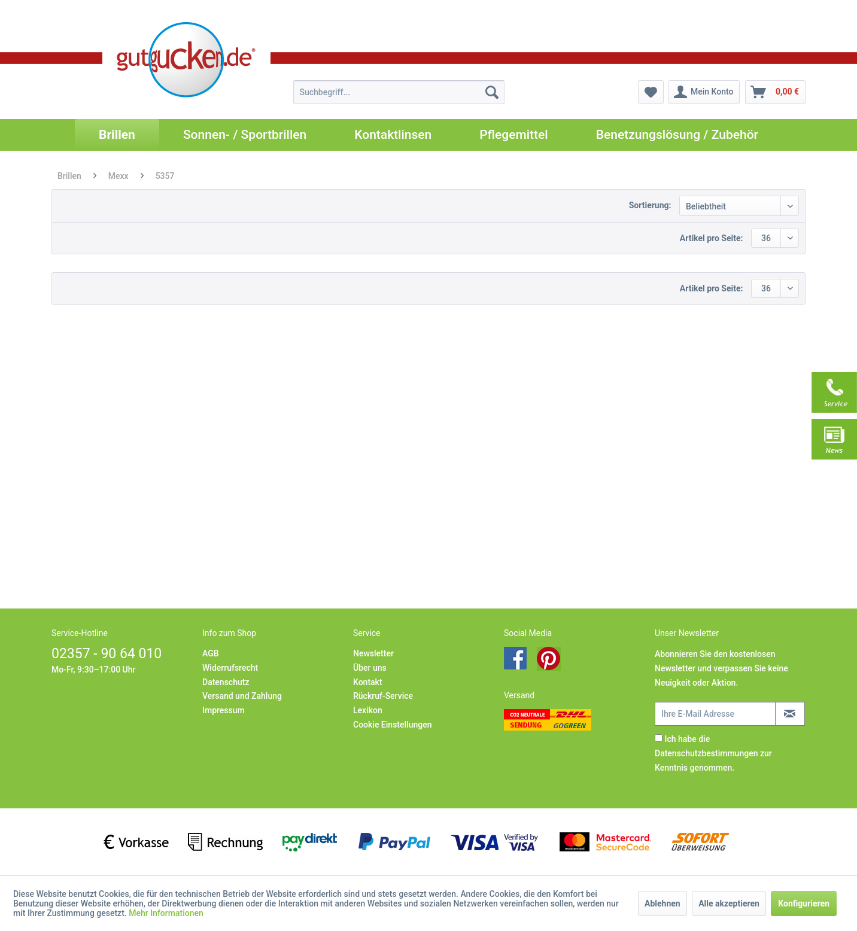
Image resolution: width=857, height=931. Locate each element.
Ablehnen (662, 903)
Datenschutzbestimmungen (706, 753)
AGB (210, 653)
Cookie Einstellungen (392, 724)
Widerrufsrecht (230, 668)
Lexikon (367, 710)
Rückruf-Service (383, 696)
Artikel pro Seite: (711, 238)
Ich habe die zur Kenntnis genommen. (713, 753)
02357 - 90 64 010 (106, 654)
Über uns (370, 668)
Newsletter (373, 653)
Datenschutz (225, 682)
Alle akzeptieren (728, 903)
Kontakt (367, 682)
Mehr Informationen (166, 913)
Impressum (223, 710)
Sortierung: (650, 205)
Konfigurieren (803, 903)
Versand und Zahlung (242, 696)
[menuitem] (399, 92)
